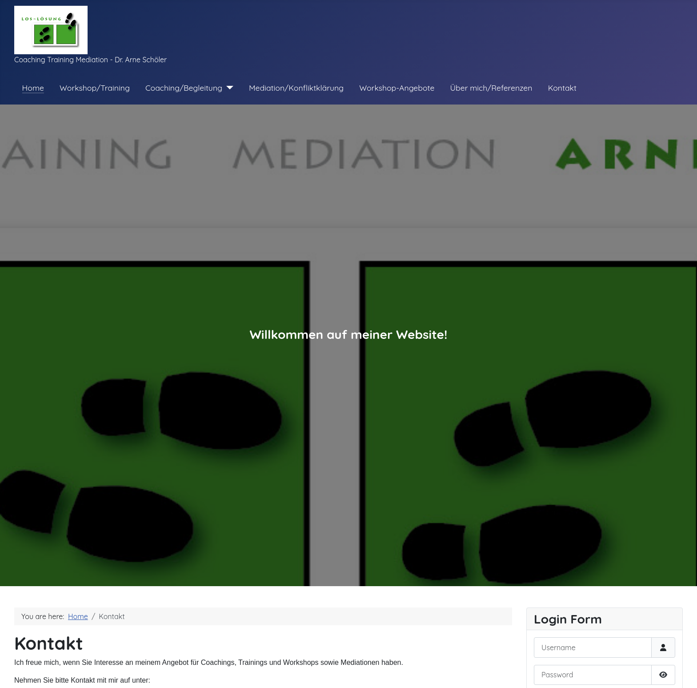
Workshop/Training (95, 88)
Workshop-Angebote (396, 88)
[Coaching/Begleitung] (227, 87)
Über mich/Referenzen (491, 88)
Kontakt (562, 88)
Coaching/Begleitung (183, 88)
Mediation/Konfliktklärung (296, 88)
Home (33, 88)
